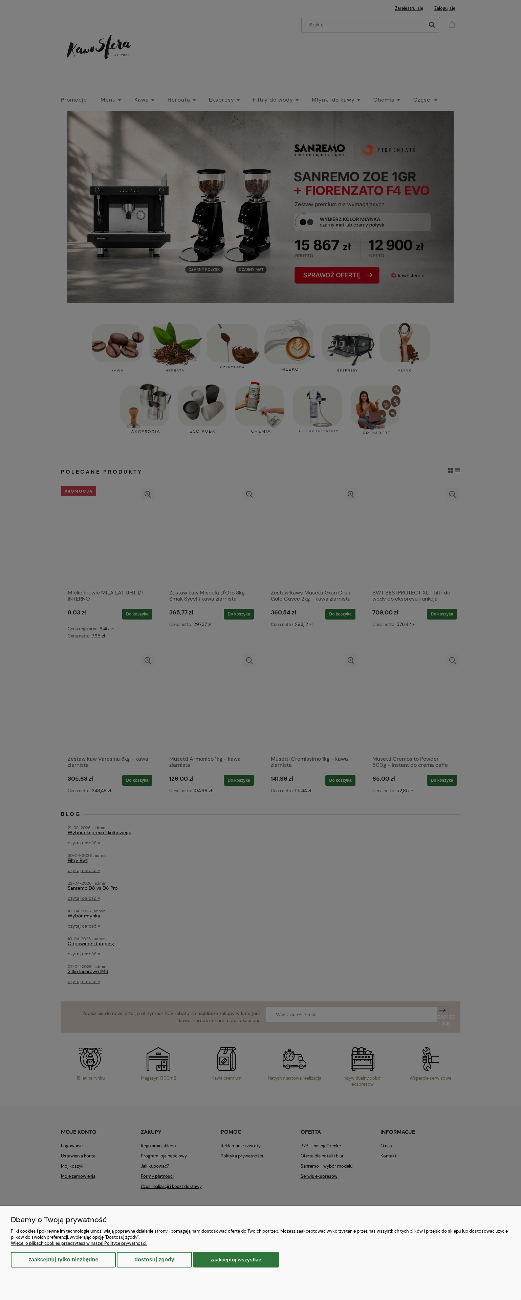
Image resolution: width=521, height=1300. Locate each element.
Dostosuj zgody (154, 1259)
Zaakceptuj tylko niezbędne (63, 1259)
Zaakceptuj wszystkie (236, 1259)
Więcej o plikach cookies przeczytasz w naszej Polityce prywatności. (79, 1243)
